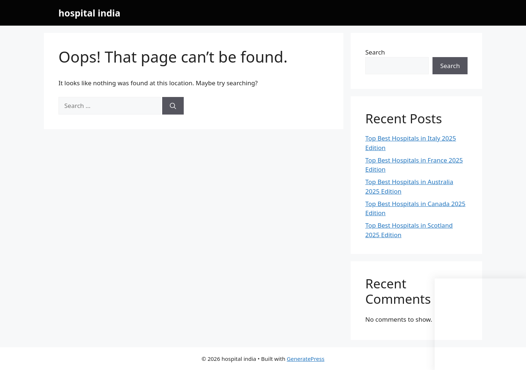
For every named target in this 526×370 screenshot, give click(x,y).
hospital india (89, 13)
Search (375, 52)
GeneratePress (305, 358)
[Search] (173, 106)
